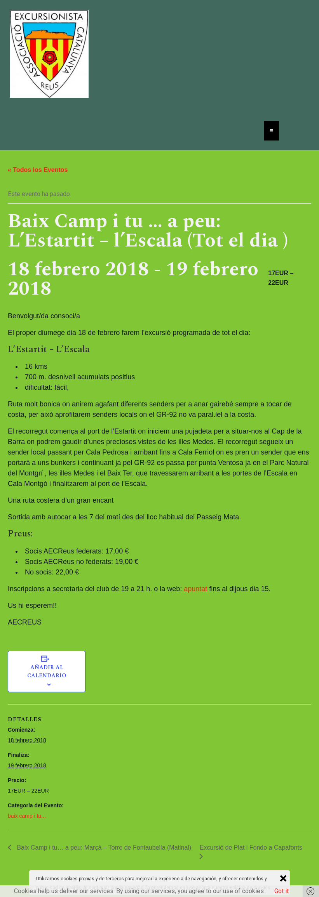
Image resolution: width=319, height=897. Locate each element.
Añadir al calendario (46, 671)
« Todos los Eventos (38, 170)
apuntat (195, 589)
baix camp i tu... (27, 816)
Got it (281, 891)
